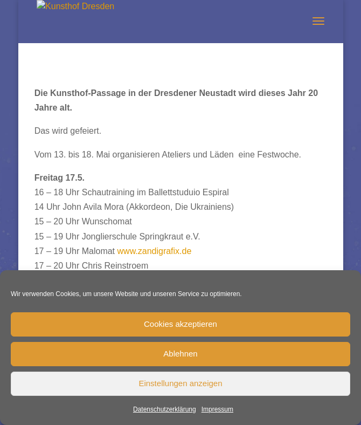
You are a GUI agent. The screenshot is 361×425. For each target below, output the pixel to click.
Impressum (217, 409)
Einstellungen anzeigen (180, 383)
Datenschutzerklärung (164, 409)
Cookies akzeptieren (180, 323)
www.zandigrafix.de (154, 251)
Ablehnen (180, 353)
